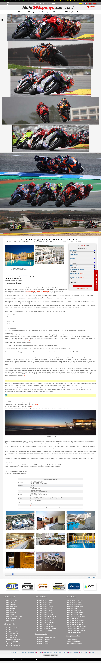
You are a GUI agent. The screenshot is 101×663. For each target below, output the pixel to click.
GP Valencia (57, 12)
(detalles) (81, 273)
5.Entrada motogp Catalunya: (76, 265)
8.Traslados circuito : (77, 277)
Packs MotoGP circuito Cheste (77, 616)
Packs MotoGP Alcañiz (74, 608)
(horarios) (81, 277)
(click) (20, 396)
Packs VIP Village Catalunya (76, 620)
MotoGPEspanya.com (29, 659)
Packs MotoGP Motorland (75, 614)
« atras (89, 577)
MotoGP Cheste (10, 610)
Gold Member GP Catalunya (14, 639)
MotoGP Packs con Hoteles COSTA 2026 (75, 241)
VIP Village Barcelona (12, 633)
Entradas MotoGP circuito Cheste (46, 616)
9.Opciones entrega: (74, 281)
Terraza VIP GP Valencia (13, 643)
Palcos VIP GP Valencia (13, 645)
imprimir (94, 577)
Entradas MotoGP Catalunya (45, 600)
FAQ (25, 375)
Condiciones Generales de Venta (29, 652)
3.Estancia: (72, 258)
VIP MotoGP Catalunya (12, 628)
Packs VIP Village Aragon (75, 622)
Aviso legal (39, 652)
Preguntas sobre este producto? (82, 288)
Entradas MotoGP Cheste (44, 610)
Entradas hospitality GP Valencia (46, 628)
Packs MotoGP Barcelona (75, 606)
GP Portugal (69, 12)
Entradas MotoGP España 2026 (77, 0)
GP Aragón (31, 12)
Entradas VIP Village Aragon (45, 620)
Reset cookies (54, 655)
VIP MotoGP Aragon (12, 629)
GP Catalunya (44, 12)
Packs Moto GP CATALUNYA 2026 (23, 241)
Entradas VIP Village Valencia (45, 622)
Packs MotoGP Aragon (74, 602)
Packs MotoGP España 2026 (91, 0)
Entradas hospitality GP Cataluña (46, 624)
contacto (80, 12)
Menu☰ (7, 3)
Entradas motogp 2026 (15, 652)
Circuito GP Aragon (42, 641)
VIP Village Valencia (12, 637)
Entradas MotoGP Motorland (45, 614)
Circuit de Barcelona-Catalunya (46, 637)
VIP (60, 0)
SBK (68, 0)
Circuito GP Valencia (43, 643)
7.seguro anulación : (77, 273)
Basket (92, 7)
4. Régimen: (73, 262)
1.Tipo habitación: (74, 250)
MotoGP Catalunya (11, 600)
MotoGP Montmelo (11, 612)
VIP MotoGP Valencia (12, 631)
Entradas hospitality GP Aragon (46, 626)
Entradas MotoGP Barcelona (45, 606)
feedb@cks (76, 652)
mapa (37, 403)
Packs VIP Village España (75, 618)
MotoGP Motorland (11, 614)
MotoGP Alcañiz (10, 608)
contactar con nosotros (74, 641)
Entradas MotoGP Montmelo (45, 612)
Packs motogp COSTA (62, 241)
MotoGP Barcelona (11, 606)
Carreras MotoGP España (13, 618)
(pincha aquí (27, 340)
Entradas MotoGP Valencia (44, 604)
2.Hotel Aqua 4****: (74, 254)
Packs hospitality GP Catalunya (77, 626)
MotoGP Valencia (11, 604)
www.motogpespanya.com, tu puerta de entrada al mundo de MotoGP (85, 659)
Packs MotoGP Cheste (74, 610)
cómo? (70, 652)
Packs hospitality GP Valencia (76, 630)
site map (92, 652)
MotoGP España (11, 620)
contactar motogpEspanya (96, 280)
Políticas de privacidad (48, 652)
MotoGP (64, 0)
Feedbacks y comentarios (75, 643)
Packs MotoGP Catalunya (75, 600)
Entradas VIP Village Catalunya (46, 618)
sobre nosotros (72, 639)
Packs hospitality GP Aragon (76, 628)
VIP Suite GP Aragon (12, 641)
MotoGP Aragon (10, 602)
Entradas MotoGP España (44, 630)
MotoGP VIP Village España (14, 616)
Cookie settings (47, 655)
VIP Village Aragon (11, 635)
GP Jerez (21, 12)
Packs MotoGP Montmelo (75, 612)
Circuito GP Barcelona (43, 639)
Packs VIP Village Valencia (75, 624)
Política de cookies (58, 652)
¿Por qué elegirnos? (84, 652)
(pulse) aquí (32, 505)
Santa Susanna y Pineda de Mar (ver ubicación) (38, 291)
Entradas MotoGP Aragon (44, 602)
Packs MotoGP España (74, 632)
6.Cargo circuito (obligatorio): (77, 269)
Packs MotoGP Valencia (75, 604)
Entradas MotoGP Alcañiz (44, 608)
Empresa (66, 652)
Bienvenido (56, 0)
